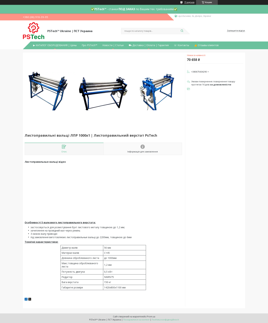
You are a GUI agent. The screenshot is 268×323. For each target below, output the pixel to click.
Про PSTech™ (89, 45)
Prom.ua (151, 316)
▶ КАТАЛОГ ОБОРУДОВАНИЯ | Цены (55, 45)
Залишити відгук (236, 30)
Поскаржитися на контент (136, 319)
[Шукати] (181, 31)
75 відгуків (189, 2)
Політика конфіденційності (165, 319)
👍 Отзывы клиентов (206, 45)
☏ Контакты (181, 45)
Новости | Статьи (113, 45)
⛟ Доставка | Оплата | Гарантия (149, 45)
